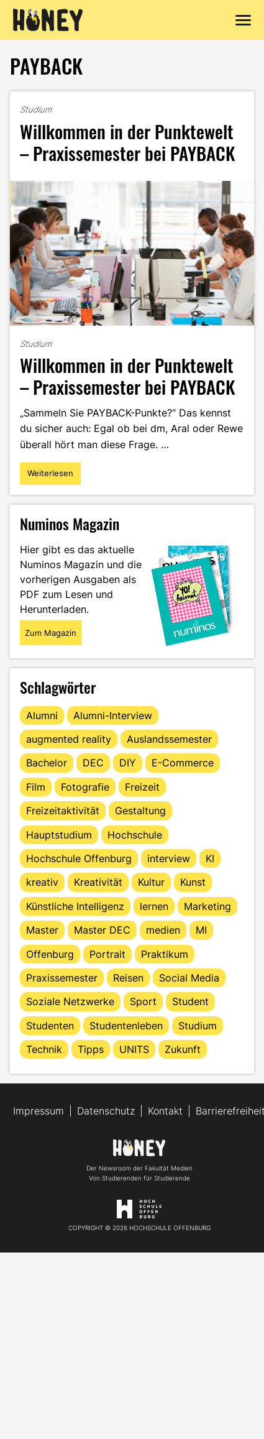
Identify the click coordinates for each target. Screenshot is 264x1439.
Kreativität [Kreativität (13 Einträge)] (98, 882)
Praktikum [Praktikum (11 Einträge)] (164, 954)
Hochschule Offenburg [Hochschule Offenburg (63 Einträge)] (79, 858)
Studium (36, 109)
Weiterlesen (54, 476)
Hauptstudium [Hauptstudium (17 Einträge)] (59, 835)
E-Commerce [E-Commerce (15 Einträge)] (183, 762)
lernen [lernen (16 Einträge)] (154, 906)
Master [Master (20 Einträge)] (42, 930)
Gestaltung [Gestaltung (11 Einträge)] (140, 810)
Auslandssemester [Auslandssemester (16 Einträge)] (169, 739)
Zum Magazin (50, 633)
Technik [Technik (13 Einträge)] (44, 1049)
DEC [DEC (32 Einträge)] (93, 762)
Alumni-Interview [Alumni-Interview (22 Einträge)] (112, 715)
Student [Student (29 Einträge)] (190, 1001)
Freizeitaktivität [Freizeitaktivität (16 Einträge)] (62, 810)
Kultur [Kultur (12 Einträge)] (151, 882)
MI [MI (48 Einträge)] (201, 930)
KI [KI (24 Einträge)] (210, 858)
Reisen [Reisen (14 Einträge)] (128, 978)
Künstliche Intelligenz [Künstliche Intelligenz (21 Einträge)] (75, 906)
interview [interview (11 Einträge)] (168, 858)
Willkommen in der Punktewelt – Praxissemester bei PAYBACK (127, 141)
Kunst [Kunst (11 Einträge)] (193, 882)
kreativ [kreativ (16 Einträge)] (42, 882)
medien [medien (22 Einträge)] (163, 930)
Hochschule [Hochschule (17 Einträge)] (134, 835)
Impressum (38, 1111)
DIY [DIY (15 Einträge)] (127, 762)
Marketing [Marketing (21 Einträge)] (207, 906)
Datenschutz (106, 1111)
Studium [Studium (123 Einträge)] (197, 1025)
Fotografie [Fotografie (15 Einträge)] (85, 787)
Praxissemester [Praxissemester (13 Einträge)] (62, 978)
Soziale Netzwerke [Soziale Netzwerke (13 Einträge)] (70, 1001)
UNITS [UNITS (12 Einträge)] (134, 1049)
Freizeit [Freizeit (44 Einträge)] (142, 787)
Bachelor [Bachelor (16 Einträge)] (46, 762)
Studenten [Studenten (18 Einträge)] (50, 1025)
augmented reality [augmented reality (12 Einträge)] (68, 739)
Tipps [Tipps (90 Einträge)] (91, 1049)
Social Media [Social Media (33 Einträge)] (189, 978)
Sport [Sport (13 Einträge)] (143, 1001)
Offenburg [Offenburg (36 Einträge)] (50, 954)
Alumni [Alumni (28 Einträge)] (42, 715)
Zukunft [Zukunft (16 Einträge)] (183, 1049)
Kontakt (165, 1111)
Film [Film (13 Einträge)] (35, 787)
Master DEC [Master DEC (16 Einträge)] (102, 930)
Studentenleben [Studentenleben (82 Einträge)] (126, 1025)
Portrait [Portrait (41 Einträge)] (107, 954)
